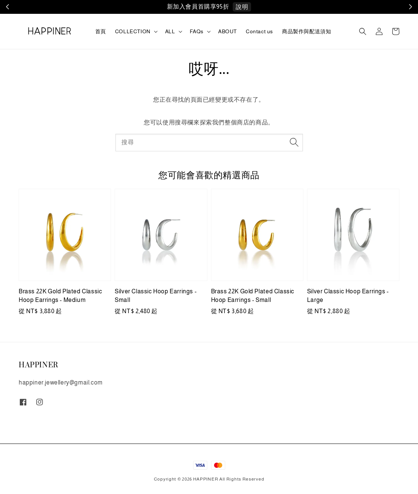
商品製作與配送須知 (306, 31)
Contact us (259, 31)
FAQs (197, 31)
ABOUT (227, 31)
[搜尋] (294, 142)
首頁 (100, 31)
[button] (362, 31)
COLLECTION (133, 31)
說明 (242, 7)
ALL (170, 31)
